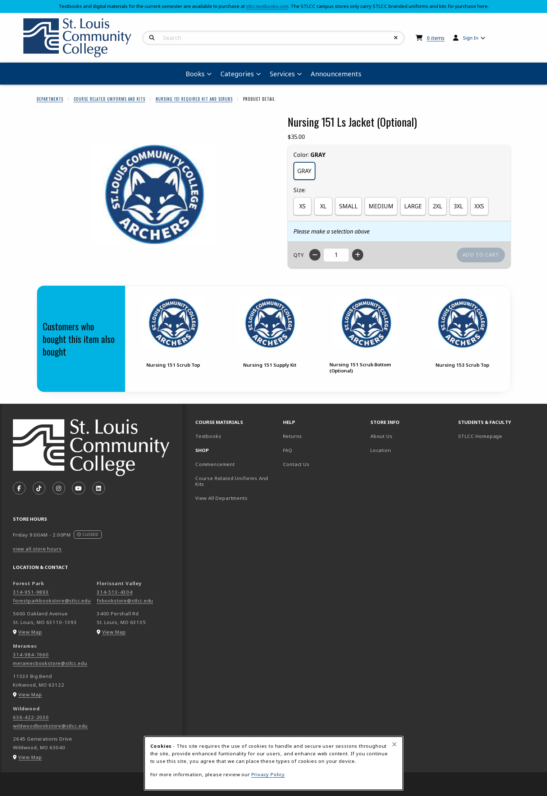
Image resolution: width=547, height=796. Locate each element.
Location (380, 450)
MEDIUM (381, 206)
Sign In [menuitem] (470, 38)
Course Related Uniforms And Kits (109, 99)
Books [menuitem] (195, 73)
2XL (437, 206)
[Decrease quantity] (314, 255)
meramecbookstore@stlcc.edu (50, 663)
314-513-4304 (115, 592)
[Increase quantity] (357, 255)
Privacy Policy (268, 774)
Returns (292, 436)
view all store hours (37, 549)
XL (323, 206)
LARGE (413, 206)
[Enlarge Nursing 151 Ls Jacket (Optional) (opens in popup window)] (153, 194)
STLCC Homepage (499, 436)
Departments (50, 99)
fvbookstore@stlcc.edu (125, 600)
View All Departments (221, 498)
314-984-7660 (31, 654)
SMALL (348, 206)
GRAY (304, 171)
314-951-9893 (31, 592)
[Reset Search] (396, 38)
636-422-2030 (31, 717)
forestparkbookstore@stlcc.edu (52, 600)
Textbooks (233, 436)
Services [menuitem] (282, 73)
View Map (30, 632)
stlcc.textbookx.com (267, 6)
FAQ (287, 450)
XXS (479, 206)
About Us (381, 436)
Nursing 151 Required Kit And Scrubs (194, 99)
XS (302, 206)
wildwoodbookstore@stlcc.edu (50, 726)
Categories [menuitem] (237, 73)
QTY (298, 255)
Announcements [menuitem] (336, 73)
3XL (458, 206)
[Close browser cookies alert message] (394, 744)
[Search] (151, 38)
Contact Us (296, 464)
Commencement (215, 464)
